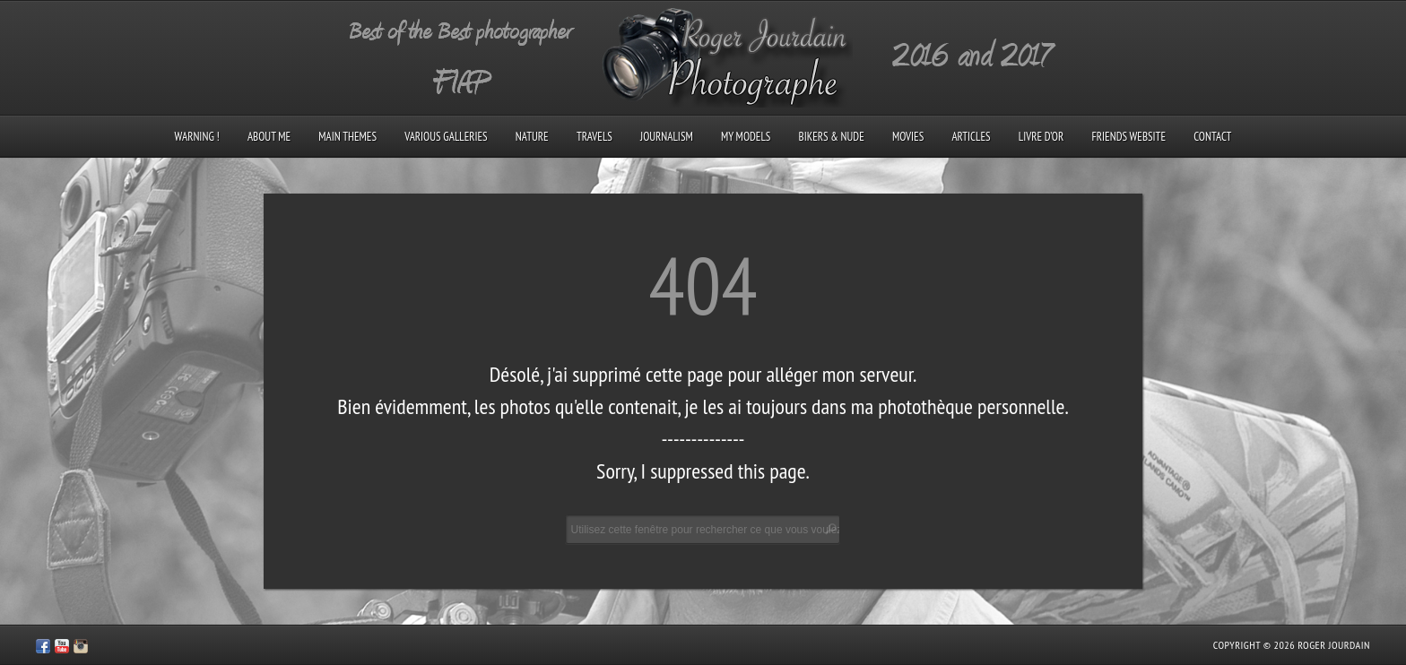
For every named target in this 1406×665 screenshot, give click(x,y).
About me (269, 136)
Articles (970, 136)
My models (745, 136)
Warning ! (197, 136)
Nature (532, 136)
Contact (1212, 136)
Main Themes (347, 136)
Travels (594, 136)
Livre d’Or (1041, 136)
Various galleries (445, 136)
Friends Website (1128, 136)
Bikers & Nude (831, 136)
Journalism (666, 136)
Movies (908, 136)
